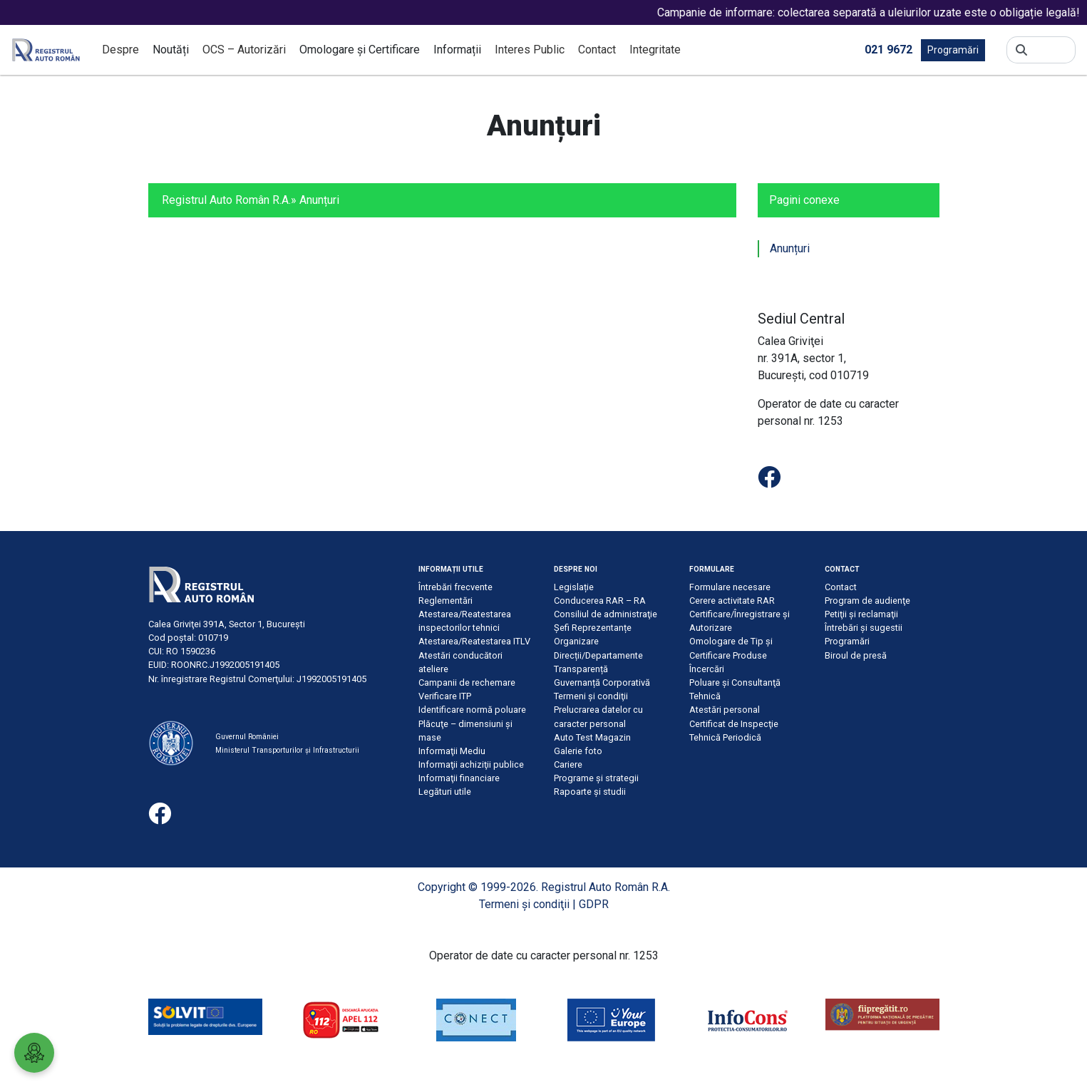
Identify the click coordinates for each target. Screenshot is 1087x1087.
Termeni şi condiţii (591, 696)
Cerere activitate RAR (732, 600)
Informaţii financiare (459, 778)
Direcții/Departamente (598, 655)
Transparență (581, 669)
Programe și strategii (596, 778)
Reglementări (445, 600)
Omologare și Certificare (359, 49)
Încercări (706, 669)
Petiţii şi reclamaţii (861, 614)
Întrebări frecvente (455, 587)
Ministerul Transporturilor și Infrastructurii (287, 750)
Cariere (568, 764)
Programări (953, 50)
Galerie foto (578, 751)
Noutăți (171, 49)
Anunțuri (790, 248)
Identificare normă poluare (472, 709)
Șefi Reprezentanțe (593, 627)
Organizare (576, 641)
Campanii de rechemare (466, 682)
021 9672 (888, 49)
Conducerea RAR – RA (600, 600)
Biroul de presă (856, 655)
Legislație (574, 587)
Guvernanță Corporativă (602, 682)
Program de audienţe (867, 600)
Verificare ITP (444, 696)
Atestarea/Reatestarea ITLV (474, 641)
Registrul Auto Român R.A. (226, 200)
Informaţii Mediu (451, 751)
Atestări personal (724, 709)
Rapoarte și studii (590, 791)
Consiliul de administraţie (605, 614)
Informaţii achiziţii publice (471, 764)
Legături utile (444, 791)
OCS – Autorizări (244, 49)
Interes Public (530, 49)
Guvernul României (247, 736)
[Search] (1051, 49)
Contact (597, 49)
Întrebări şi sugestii (863, 627)
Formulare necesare (730, 587)
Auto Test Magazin (592, 737)
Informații (457, 49)
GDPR (594, 904)
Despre (120, 49)
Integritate (655, 49)
